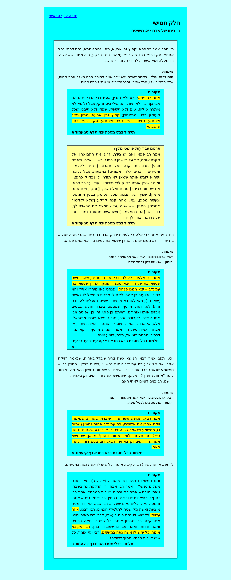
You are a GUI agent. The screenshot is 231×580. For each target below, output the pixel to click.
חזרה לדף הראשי (63, 16)
